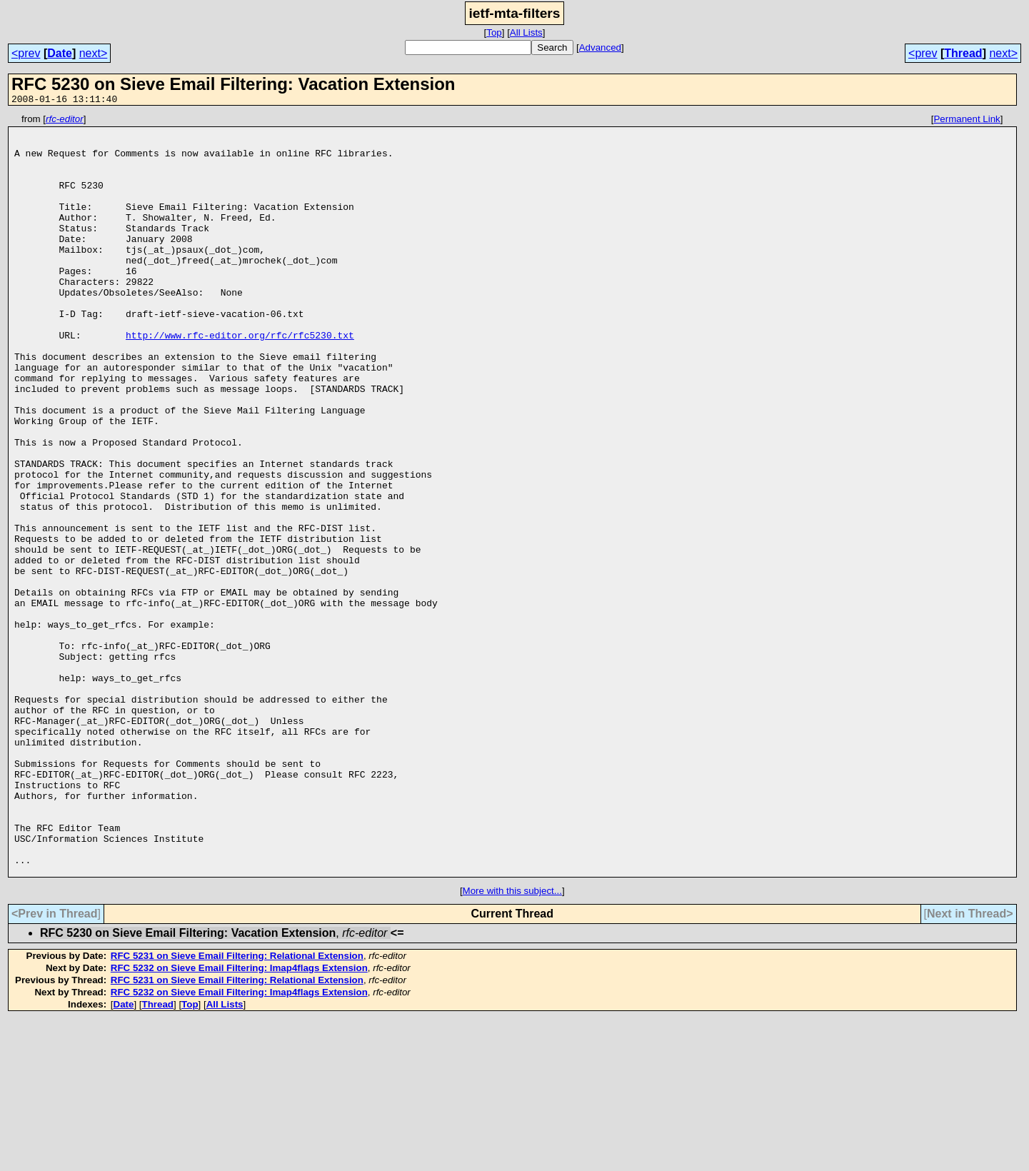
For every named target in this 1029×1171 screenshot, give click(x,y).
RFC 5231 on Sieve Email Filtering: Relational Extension (237, 1107)
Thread (963, 53)
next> (93, 53)
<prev (25, 53)
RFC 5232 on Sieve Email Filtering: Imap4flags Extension (239, 1120)
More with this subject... (512, 1042)
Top (494, 32)
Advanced (600, 47)
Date (59, 53)
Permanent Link (966, 121)
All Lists (526, 32)
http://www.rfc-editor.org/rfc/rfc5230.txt (240, 379)
